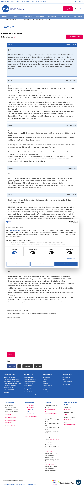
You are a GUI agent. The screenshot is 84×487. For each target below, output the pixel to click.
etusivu (5, 19)
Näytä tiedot (71, 258)
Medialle (34, 1)
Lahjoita (68, 9)
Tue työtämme (67, 374)
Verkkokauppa (5, 1)
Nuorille (6, 392)
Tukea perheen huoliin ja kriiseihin (12, 383)
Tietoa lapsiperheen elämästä (11, 379)
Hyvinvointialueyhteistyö (30, 394)
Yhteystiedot (42, 1)
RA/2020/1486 (49, 451)
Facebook (11, 366)
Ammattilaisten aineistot (30, 381)
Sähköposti (28, 366)
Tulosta (38, 366)
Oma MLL (13, 425)
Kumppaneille (28, 389)
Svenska (75, 1)
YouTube (29, 413)
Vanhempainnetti (9, 374)
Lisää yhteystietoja (10, 417)
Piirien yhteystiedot (48, 394)
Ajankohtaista (67, 384)
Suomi (69, 1)
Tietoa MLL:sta (47, 374)
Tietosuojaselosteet (9, 484)
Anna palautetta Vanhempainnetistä (9, 388)
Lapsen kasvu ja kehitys (10, 377)
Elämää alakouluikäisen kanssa (33, 19)
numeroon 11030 (53, 439)
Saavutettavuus (20, 484)
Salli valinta (42, 264)
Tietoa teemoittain (28, 383)
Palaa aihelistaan (8, 37)
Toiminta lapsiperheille (10, 385)
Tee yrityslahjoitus (50, 415)
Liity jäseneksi (66, 377)
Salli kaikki (66, 264)
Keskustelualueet (15, 19)
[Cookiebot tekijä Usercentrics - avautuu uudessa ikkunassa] (70, 221)
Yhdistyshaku (26, 1)
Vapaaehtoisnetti (16, 1)
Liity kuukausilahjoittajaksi (51, 412)
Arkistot (45, 381)
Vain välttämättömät (18, 264)
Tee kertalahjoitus (50, 409)
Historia (45, 379)
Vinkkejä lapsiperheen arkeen (11, 381)
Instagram (30, 407)
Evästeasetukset (31, 484)
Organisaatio (46, 377)
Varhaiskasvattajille (29, 377)
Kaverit (48, 19)
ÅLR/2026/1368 (49, 464)
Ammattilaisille (28, 374)
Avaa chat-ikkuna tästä (70, 424)
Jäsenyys (45, 383)
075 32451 (9, 414)
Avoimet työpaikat (47, 385)
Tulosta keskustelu (74, 37)
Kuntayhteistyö (28, 391)
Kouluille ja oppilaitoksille (30, 379)
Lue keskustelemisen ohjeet (12, 34)
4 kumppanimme (15, 230)
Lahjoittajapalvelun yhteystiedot (10, 421)
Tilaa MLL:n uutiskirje (31, 416)
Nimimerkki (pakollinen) (13, 317)
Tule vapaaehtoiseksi (68, 381)
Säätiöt (45, 389)
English (81, 1)
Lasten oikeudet (28, 385)
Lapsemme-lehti (47, 387)
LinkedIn (29, 409)
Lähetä (10, 354)
